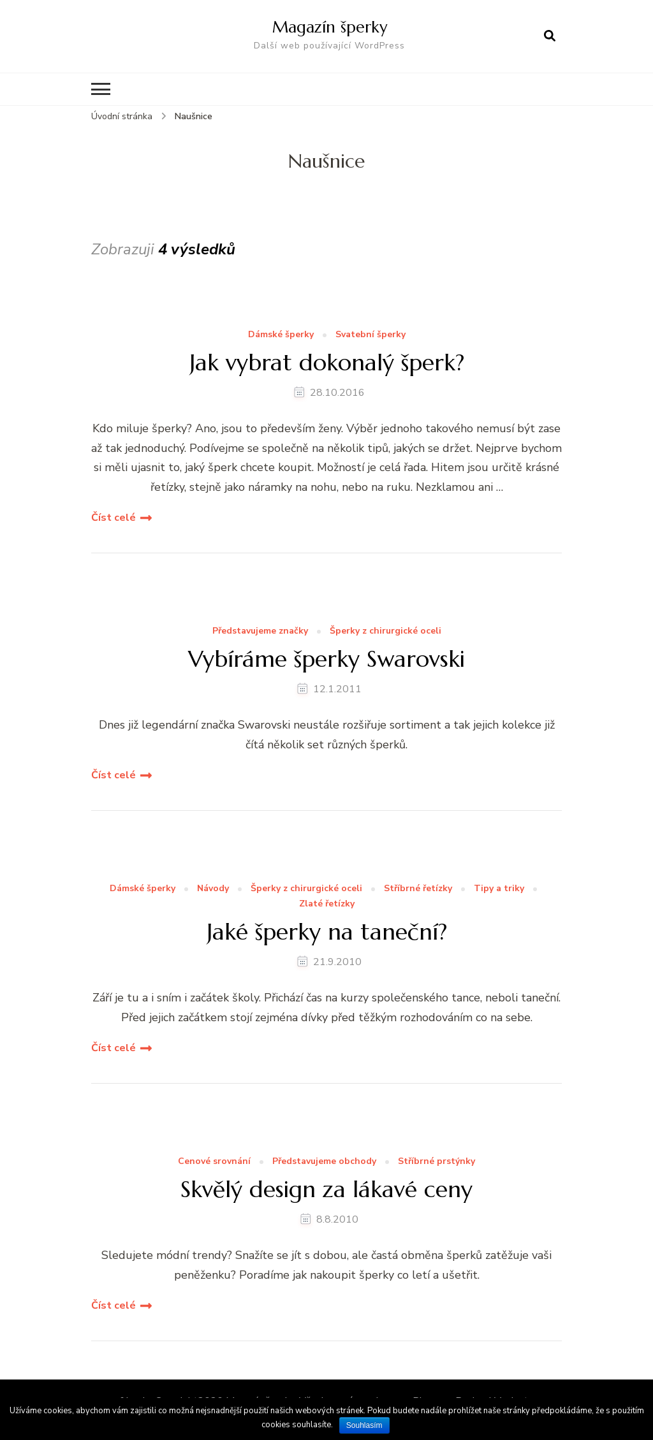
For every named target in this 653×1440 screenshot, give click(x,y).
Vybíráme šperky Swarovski (326, 659)
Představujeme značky (260, 631)
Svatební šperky (370, 335)
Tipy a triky (499, 889)
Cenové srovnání (214, 1162)
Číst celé (113, 518)
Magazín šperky (329, 27)
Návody (213, 889)
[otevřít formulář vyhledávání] (550, 36)
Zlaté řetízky (327, 904)
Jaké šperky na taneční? (327, 931)
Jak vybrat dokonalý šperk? (326, 362)
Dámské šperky (281, 335)
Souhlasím (364, 1425)
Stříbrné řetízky (418, 889)
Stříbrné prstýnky (436, 1162)
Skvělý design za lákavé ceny (326, 1189)
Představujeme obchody (324, 1162)
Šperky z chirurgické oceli (385, 631)
